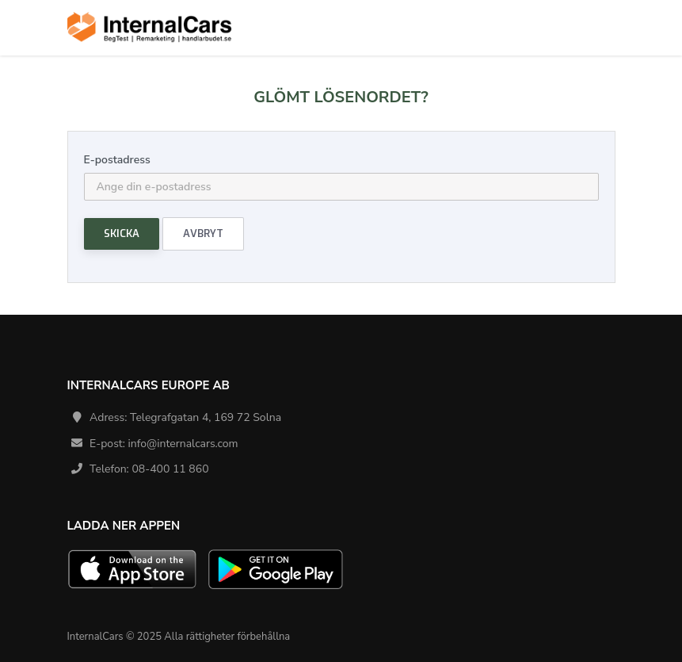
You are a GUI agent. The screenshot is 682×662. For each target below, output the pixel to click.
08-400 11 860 (169, 468)
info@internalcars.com (183, 443)
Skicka (121, 233)
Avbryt (203, 233)
